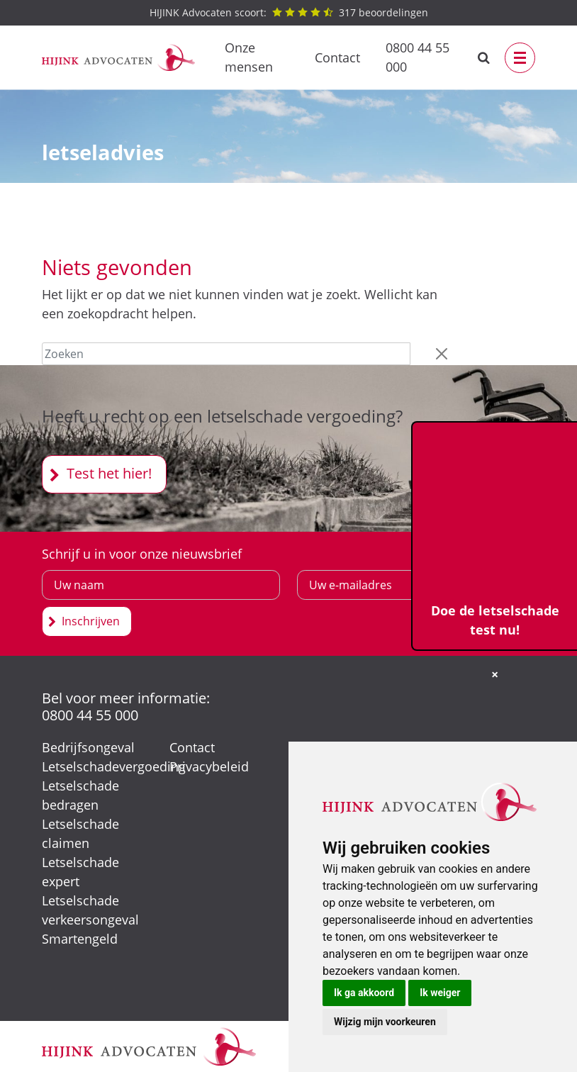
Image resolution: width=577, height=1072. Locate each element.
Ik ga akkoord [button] (364, 992)
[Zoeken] (226, 353)
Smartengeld (80, 938)
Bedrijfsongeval (88, 747)
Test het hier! (109, 473)
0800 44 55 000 (417, 57)
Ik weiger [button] (440, 992)
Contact (337, 57)
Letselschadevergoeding (114, 766)
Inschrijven (91, 621)
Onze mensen (249, 57)
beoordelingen (289, 12)
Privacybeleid (209, 766)
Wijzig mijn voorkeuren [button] (385, 1021)
